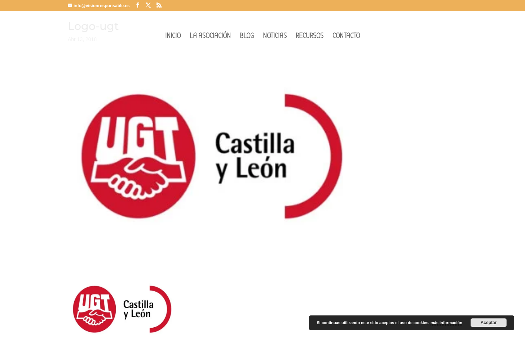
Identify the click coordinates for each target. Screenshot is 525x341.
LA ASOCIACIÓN (210, 36)
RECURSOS (309, 36)
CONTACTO (346, 36)
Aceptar (489, 322)
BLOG (247, 36)
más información (446, 322)
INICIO (173, 36)
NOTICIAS (275, 36)
